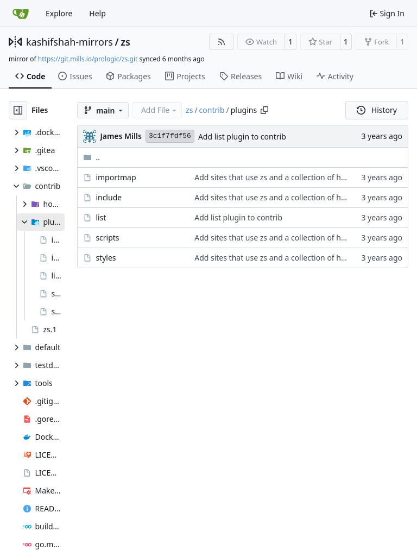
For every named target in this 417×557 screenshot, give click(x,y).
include (109, 197)
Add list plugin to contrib (242, 136)
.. (91, 157)
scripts (107, 237)
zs (125, 41)
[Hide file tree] (18, 110)
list (101, 217)
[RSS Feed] (221, 42)
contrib (212, 110)
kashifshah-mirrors (69, 41)
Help (97, 13)
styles (106, 257)
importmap (116, 177)
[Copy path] (264, 110)
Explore (59, 13)
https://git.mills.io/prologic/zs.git (88, 59)
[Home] (20, 13)
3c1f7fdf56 (170, 136)
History (377, 110)
